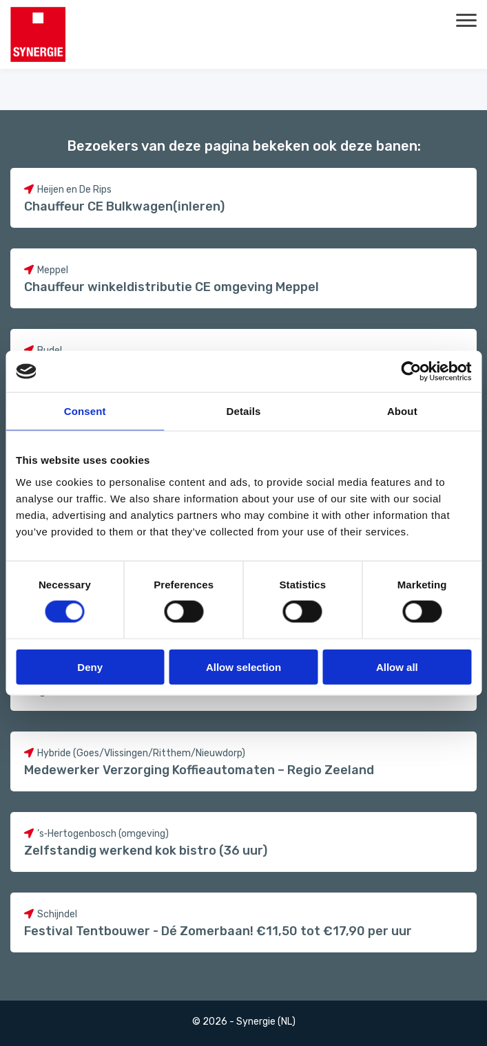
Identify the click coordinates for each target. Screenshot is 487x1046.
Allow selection (243, 666)
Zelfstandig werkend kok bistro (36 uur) (145, 850)
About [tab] (402, 411)
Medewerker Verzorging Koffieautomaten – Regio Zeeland (199, 770)
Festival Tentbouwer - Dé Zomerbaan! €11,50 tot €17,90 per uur (218, 931)
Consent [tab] (85, 411)
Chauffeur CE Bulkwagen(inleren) (124, 206)
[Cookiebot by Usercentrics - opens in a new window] (411, 371)
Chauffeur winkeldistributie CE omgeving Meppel (171, 287)
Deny (90, 666)
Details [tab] (244, 411)
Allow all (397, 666)
